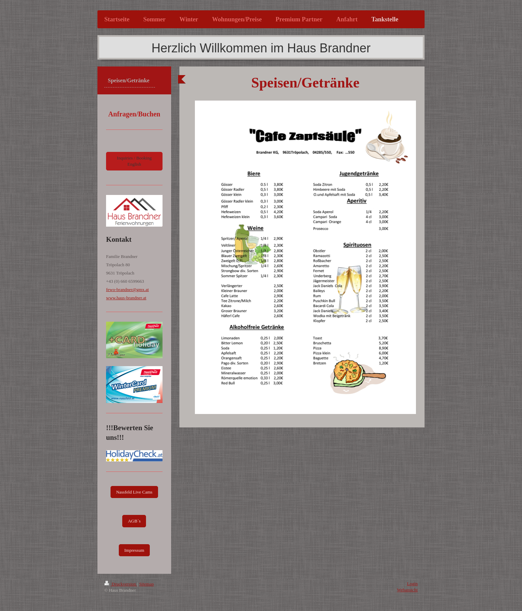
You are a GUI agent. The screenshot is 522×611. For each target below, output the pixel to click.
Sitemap (146, 584)
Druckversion (120, 584)
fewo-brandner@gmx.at (127, 289)
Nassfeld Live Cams (134, 492)
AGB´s (134, 521)
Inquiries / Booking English (134, 161)
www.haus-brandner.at (126, 297)
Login (412, 583)
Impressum (134, 550)
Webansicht (407, 589)
